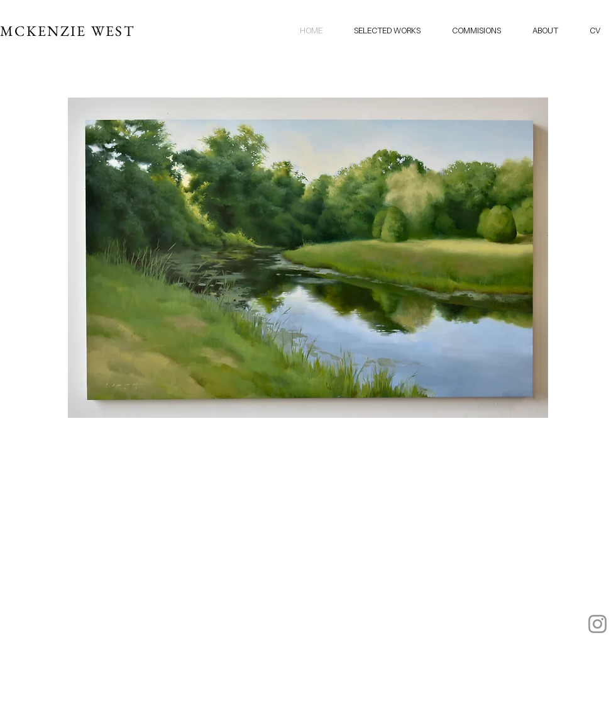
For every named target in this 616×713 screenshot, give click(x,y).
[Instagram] (597, 624)
